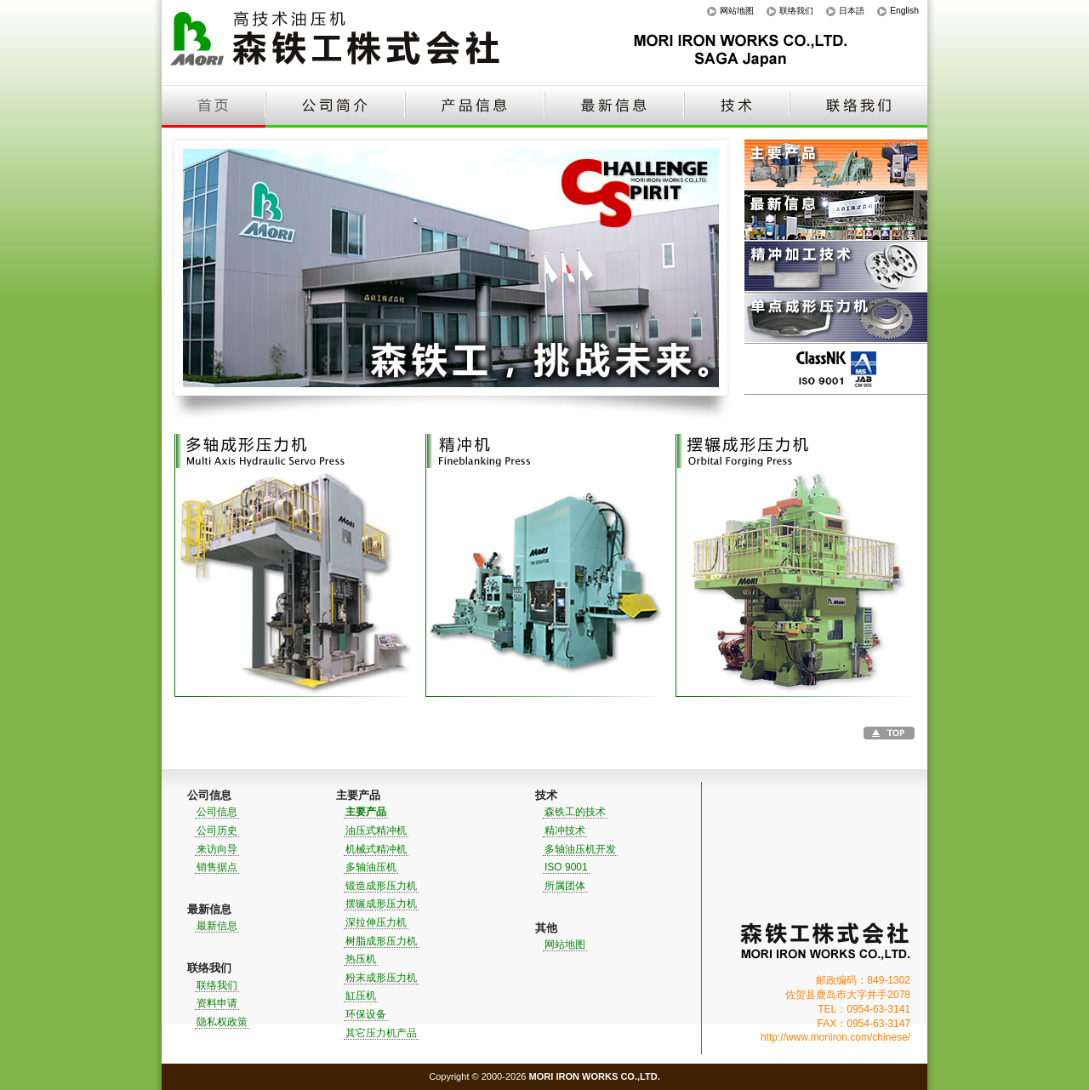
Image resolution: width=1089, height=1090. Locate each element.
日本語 (851, 10)
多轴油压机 (370, 867)
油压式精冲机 (376, 830)
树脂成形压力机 (381, 941)
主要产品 (835, 165)
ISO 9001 (835, 369)
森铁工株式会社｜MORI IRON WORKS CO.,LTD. (825, 941)
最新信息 (614, 106)
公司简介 (335, 106)
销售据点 (217, 867)
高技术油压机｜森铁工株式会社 (340, 43)
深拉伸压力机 (376, 922)
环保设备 (365, 1014)
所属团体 (564, 886)
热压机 (360, 959)
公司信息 (217, 812)
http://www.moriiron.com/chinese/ (835, 1037)
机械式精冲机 (376, 849)
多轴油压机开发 (580, 849)
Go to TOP (889, 733)
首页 (213, 106)
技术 (737, 106)
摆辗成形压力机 (381, 904)
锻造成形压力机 (381, 886)
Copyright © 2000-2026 (544, 1076)
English (904, 10)
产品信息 (474, 106)
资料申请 (217, 1003)
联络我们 (796, 10)
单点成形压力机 (835, 318)
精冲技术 (564, 830)
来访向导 (217, 849)
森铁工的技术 (575, 812)
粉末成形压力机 (381, 978)
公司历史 (217, 830)
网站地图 (737, 10)
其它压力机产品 (381, 1033)
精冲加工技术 (835, 267)
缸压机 (360, 996)
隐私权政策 (222, 1022)
